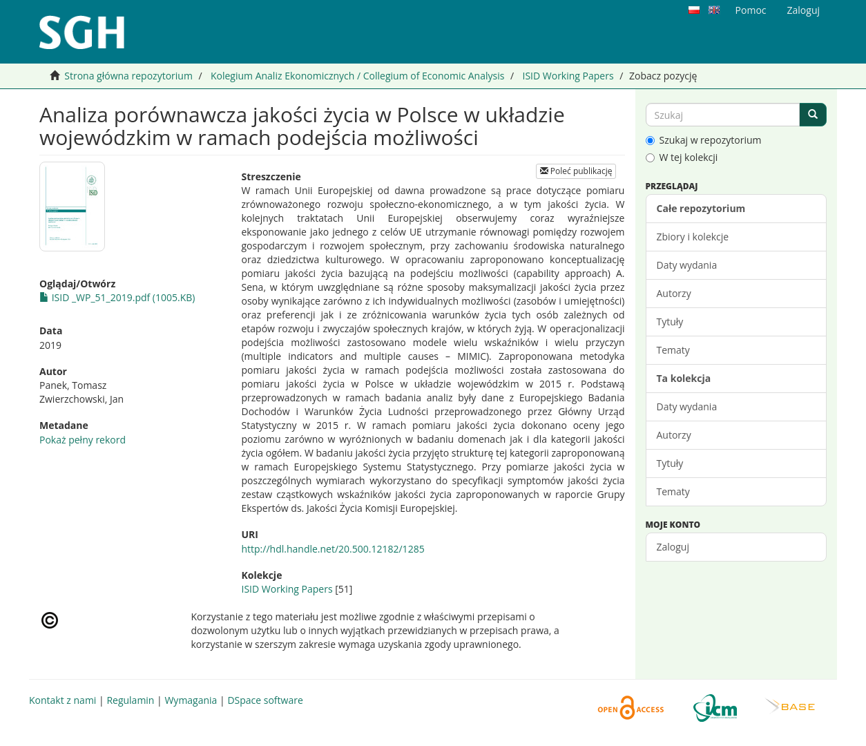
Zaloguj (673, 546)
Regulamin (130, 700)
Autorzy (674, 293)
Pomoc (751, 10)
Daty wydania (687, 264)
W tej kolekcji (682, 157)
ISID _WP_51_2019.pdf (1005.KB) (117, 297)
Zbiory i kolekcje (693, 236)
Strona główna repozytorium (128, 75)
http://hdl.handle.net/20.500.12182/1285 (332, 548)
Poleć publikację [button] (576, 171)
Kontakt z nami (62, 700)
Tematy (673, 349)
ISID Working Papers (567, 75)
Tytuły (670, 321)
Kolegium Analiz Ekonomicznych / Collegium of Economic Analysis (357, 75)
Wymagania (190, 700)
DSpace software (264, 700)
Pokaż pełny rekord (82, 439)
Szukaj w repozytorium (704, 139)
